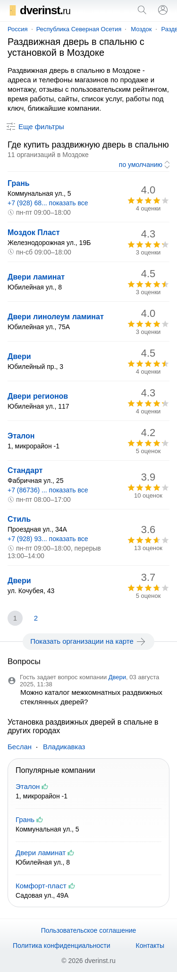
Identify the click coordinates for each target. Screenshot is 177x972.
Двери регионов (38, 396)
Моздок (141, 29)
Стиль (19, 519)
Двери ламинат (36, 277)
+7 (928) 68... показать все (48, 203)
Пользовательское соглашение (88, 930)
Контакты (150, 945)
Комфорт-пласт (41, 886)
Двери (19, 356)
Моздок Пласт (34, 232)
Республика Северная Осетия (79, 29)
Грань (19, 183)
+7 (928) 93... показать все (48, 539)
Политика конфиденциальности (61, 945)
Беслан (20, 747)
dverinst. (39, 10)
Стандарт (25, 470)
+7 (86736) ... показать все (48, 490)
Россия (18, 29)
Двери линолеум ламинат (56, 317)
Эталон (21, 436)
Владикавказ (64, 747)
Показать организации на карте (88, 641)
